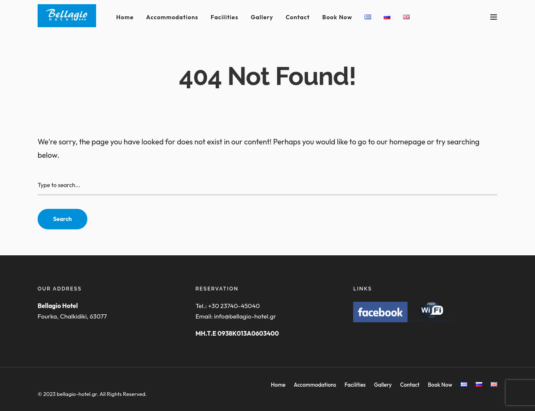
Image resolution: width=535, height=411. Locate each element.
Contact (297, 17)
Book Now (337, 17)
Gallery (262, 17)
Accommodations (172, 17)
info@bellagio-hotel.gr (245, 316)
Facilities (224, 17)
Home (125, 17)
